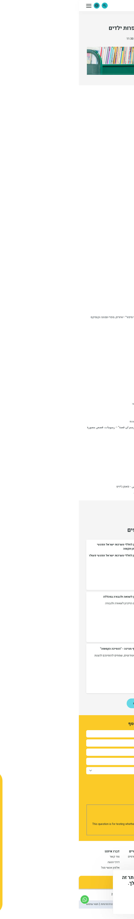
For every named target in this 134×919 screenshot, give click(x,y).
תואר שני (107, 868)
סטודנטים (70, 862)
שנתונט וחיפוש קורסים (62, 857)
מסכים (115, 905)
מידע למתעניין (102, 851)
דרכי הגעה (35, 862)
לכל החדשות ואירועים (67, 703)
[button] (26, 6)
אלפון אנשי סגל (31, 868)
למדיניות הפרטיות (66, 784)
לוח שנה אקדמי (67, 868)
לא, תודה (95, 905)
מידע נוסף (119, 895)
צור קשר (36, 857)
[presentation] (97, 815)
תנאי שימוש (13, 904)
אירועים (122, 18)
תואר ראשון (105, 857)
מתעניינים (106, 862)
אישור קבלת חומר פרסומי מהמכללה (105, 778)
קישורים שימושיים (63, 851)
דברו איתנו (33, 851)
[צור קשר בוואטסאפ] (5, 899)
